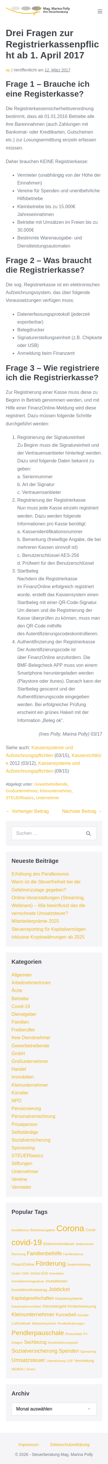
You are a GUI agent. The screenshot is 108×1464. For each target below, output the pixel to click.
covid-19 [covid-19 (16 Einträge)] (27, 1242)
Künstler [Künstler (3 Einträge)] (83, 1315)
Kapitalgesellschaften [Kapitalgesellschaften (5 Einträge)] (33, 1298)
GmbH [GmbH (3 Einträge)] (16, 1273)
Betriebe (20, 998)
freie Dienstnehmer (31, 1037)
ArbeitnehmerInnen (31, 982)
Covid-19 (21, 1006)
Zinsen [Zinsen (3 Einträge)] (30, 1369)
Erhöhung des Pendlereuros (40, 874)
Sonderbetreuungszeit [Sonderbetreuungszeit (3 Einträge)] (63, 1342)
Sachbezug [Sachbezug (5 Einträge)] (35, 1342)
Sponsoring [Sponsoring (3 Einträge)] (88, 1351)
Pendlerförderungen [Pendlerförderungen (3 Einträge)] (70, 1323)
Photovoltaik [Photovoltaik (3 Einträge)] (73, 1334)
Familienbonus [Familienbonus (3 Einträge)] (73, 1254)
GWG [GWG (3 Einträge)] (25, 1273)
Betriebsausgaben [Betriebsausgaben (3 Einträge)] (42, 1230)
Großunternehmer (22, 791)
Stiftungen (22, 1163)
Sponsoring (23, 1147)
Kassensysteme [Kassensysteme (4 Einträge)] (69, 1298)
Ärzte (17, 990)
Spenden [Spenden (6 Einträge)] (69, 1351)
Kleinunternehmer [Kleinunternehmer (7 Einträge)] (33, 1314)
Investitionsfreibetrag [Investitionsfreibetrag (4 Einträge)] (29, 1290)
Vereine (19, 1179)
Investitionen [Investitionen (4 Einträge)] (56, 1281)
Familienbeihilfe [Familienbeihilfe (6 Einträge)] (44, 1253)
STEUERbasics (19, 797)
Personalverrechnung (33, 1116)
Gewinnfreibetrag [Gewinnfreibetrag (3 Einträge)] (78, 1264)
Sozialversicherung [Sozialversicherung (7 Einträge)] (35, 1351)
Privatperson (24, 1124)
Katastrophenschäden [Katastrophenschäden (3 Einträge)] (26, 1306)
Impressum (28, 1444)
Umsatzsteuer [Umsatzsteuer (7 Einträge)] (28, 1360)
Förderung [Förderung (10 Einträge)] (50, 1263)
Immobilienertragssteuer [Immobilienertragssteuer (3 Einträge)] (28, 1281)
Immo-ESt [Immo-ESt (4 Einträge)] (39, 1273)
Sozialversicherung (31, 1140)
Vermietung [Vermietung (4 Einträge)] (84, 1360)
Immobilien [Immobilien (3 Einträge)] (56, 1273)
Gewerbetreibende (50, 784)
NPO (17, 1100)
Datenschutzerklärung (70, 1444)
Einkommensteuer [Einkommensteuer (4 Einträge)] (58, 1244)
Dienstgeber (24, 1014)
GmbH (18, 1053)
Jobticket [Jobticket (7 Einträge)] (59, 1289)
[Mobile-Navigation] (100, 11)
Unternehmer (47, 797)
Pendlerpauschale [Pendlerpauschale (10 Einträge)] (38, 1332)
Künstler (20, 1092)
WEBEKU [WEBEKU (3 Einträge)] (18, 1369)
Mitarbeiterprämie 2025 (35, 921)
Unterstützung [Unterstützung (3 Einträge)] (55, 1361)
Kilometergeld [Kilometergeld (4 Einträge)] (54, 1306)
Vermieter (21, 1187)
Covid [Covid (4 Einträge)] (90, 1230)
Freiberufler (23, 1029)
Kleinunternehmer (55, 791)
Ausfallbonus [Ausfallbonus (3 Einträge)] (20, 1230)
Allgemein (22, 974)
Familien (20, 1022)
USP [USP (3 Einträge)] (70, 1361)
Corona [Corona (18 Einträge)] (70, 1228)
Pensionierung (26, 1108)
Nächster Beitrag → (82, 811)
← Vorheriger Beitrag (27, 811)
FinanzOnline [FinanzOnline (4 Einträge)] (23, 1264)
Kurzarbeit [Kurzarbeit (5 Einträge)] (66, 1314)
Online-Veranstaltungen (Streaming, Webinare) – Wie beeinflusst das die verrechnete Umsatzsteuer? (48, 905)
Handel (19, 1069)
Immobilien (23, 1077)
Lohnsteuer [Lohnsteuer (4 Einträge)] (21, 1323)
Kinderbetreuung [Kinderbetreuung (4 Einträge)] (82, 1306)
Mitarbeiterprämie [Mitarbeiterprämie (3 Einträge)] (44, 1323)
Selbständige (25, 1132)
